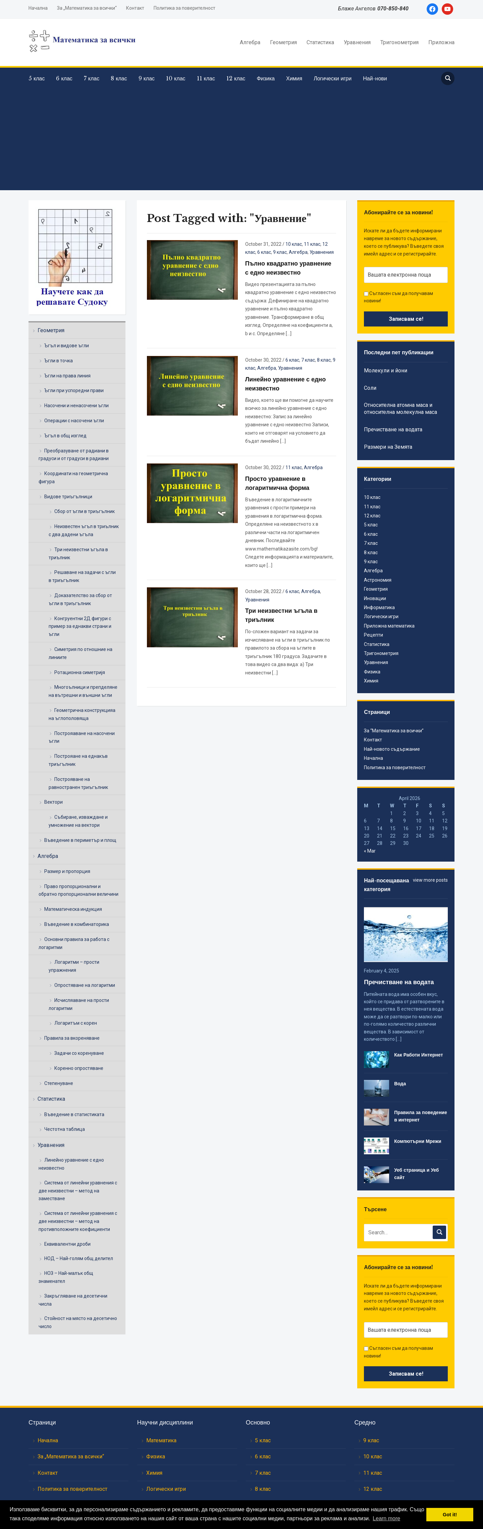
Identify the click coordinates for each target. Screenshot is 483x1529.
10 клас (175, 78)
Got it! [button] (450, 1514)
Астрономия (377, 580)
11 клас (206, 78)
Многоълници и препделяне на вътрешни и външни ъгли (83, 691)
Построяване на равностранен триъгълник (78, 783)
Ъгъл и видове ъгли (66, 345)
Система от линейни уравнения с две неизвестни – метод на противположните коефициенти (78, 1221)
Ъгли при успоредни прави (74, 390)
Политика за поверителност (184, 8)
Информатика (379, 607)
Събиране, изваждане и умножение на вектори (78, 821)
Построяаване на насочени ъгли (82, 737)
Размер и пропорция (67, 871)
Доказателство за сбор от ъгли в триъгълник (80, 599)
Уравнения (357, 42)
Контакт (135, 8)
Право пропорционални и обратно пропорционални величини (78, 890)
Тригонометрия (399, 42)
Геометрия (283, 42)
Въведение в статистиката (74, 1114)
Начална (38, 8)
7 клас (91, 78)
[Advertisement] (241, 137)
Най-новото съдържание (392, 749)
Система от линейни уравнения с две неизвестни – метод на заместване (78, 1191)
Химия (294, 78)
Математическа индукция (73, 909)
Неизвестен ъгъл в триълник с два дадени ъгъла (84, 530)
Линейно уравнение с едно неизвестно (71, 1164)
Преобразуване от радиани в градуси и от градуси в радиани (74, 454)
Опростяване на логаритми (84, 985)
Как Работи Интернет (418, 1055)
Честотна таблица (64, 1129)
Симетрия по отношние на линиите (80, 653)
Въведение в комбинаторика (76, 924)
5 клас (37, 78)
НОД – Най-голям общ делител (78, 1258)
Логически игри (333, 78)
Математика (161, 1440)
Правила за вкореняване (72, 1038)
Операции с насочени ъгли (74, 420)
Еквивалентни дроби (67, 1244)
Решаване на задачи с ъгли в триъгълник (82, 576)
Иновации (375, 598)
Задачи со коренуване (79, 1053)
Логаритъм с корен (75, 1023)
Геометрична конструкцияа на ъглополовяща (82, 714)
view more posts (430, 880)
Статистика (320, 42)
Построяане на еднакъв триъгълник (78, 760)
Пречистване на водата (393, 429)
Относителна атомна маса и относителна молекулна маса (400, 408)
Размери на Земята (388, 447)
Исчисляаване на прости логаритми (79, 1004)
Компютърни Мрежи (417, 1141)
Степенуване (58, 1083)
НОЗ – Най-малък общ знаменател (66, 1277)
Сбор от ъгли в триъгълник (84, 511)
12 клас (235, 78)
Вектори (53, 802)
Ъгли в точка (58, 360)
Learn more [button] (386, 1518)
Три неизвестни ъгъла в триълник (78, 553)
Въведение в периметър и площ (80, 840)
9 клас (147, 78)
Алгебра (250, 42)
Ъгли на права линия (67, 375)
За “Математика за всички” (394, 730)
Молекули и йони (385, 370)
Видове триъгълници (68, 496)
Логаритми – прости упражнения (74, 966)
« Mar (370, 851)
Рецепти (373, 635)
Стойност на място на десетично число (78, 1322)
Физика (266, 78)
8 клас (119, 78)
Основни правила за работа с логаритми (74, 943)
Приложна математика (389, 626)
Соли (370, 388)
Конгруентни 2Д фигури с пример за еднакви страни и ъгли (80, 626)
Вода (400, 1084)
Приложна (441, 42)
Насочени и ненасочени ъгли (76, 405)
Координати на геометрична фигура (73, 477)
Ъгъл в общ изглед (65, 435)
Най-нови (375, 78)
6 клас (64, 78)
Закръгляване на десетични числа (73, 1300)
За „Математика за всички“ (87, 8)
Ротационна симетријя (79, 672)
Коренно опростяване (78, 1068)
